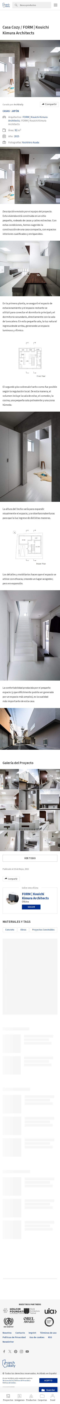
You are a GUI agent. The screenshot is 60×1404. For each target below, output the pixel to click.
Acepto (48, 1380)
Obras (23, 929)
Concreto (9, 929)
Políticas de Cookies (9, 1383)
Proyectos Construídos (43, 929)
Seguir (31, 907)
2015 (16, 136)
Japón (15, 111)
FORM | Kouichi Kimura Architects (35, 896)
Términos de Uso (8, 1380)
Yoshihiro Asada (30, 142)
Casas (6, 111)
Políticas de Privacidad (21, 1380)
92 (16, 130)
